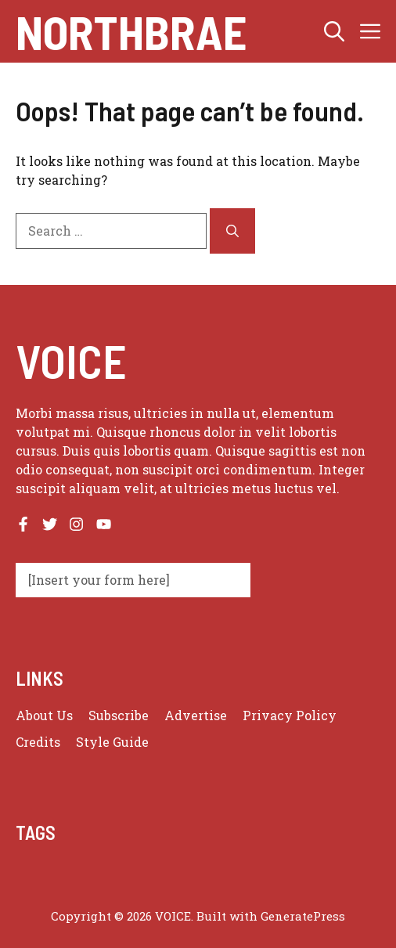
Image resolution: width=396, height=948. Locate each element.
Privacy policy (290, 715)
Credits (38, 742)
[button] (334, 31)
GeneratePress (303, 916)
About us (44, 715)
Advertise (195, 715)
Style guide (112, 742)
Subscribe (118, 715)
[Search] (232, 231)
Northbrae (131, 31)
